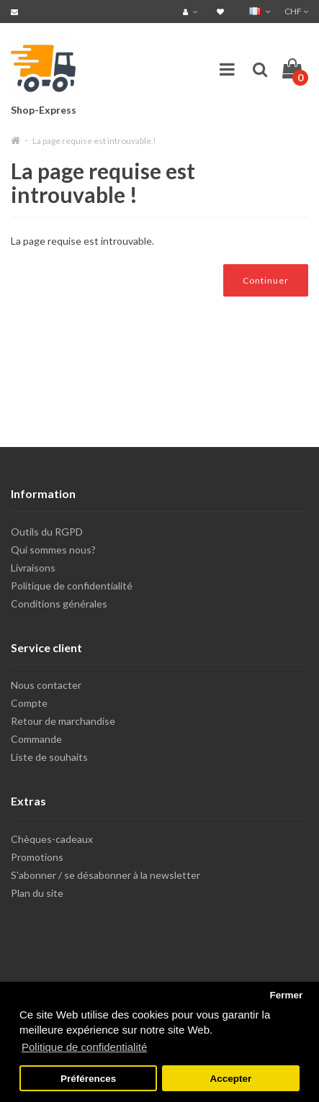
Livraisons (33, 567)
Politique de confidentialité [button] (84, 1047)
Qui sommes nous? (53, 549)
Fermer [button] (285, 995)
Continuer (266, 280)
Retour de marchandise (63, 721)
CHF (296, 11)
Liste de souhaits (49, 757)
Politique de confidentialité (71, 585)
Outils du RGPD (47, 531)
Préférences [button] (88, 1078)
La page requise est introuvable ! (94, 140)
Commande (36, 739)
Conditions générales (59, 603)
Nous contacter (46, 685)
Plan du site (37, 893)
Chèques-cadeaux (52, 839)
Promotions (37, 857)
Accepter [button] (231, 1078)
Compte (29, 703)
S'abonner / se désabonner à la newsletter (105, 875)
